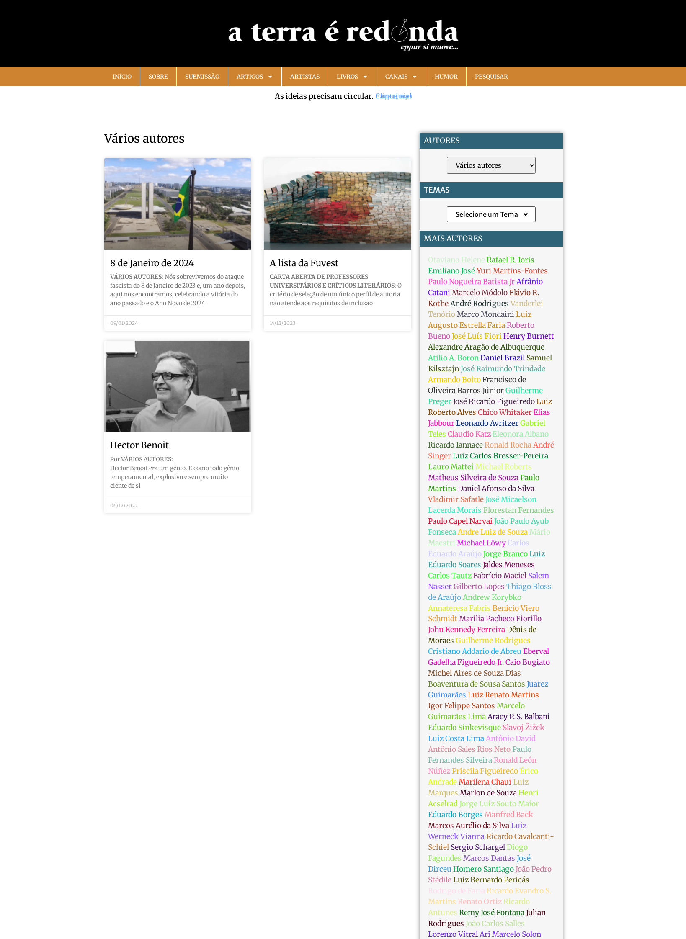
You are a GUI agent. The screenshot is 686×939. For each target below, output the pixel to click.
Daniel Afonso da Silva (496, 488)
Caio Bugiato (527, 662)
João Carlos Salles (495, 923)
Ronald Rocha (508, 445)
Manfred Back (509, 814)
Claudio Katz (469, 434)
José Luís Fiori (477, 336)
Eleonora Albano (521, 434)
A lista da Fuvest (304, 263)
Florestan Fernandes (518, 510)
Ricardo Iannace (455, 445)
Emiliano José (451, 270)
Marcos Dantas (489, 858)
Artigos (255, 76)
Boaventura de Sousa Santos (476, 684)
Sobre (158, 76)
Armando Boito (454, 379)
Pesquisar (491, 76)
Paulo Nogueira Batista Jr (471, 281)
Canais (401, 76)
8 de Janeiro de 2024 (152, 263)
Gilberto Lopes (479, 586)
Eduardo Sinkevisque (464, 727)
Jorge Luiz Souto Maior (499, 803)
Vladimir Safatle (456, 499)
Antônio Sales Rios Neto (469, 749)
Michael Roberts (503, 466)
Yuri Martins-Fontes (512, 270)
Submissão (202, 76)
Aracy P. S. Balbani (518, 716)
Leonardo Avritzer (487, 423)
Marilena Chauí (485, 782)
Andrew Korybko (492, 597)
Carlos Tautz (450, 575)
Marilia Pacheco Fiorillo (500, 618)
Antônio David (511, 738)
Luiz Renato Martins (503, 695)
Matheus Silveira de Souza (473, 477)
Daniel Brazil (502, 358)
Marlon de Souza (488, 793)
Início (122, 76)
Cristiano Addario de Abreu (474, 651)
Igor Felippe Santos (461, 705)
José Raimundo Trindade (503, 368)
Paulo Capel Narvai (460, 521)
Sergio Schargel (478, 847)
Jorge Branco (505, 553)
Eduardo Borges (455, 814)
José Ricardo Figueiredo (494, 401)
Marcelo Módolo (480, 292)
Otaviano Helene (456, 260)
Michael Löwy (481, 543)
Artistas (305, 76)
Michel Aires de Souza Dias (474, 673)
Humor (446, 76)
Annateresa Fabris (459, 608)
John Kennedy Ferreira (466, 629)
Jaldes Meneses (509, 564)
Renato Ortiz (480, 901)
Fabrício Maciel (499, 575)
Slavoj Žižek (523, 727)
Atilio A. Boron (453, 358)
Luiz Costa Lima (456, 738)
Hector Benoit (139, 445)
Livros (352, 76)
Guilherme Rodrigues (493, 640)
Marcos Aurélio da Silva (468, 825)
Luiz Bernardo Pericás (491, 880)
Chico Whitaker (505, 412)
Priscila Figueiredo (485, 771)
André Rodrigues (479, 303)
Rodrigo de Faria (456, 890)
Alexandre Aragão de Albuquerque (486, 347)
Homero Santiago (483, 869)
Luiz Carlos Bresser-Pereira (500, 455)
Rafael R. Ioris (510, 260)
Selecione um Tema (492, 214)
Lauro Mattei (451, 466)
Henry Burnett (528, 336)
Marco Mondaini (485, 314)
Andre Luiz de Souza (493, 532)
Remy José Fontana (491, 912)
